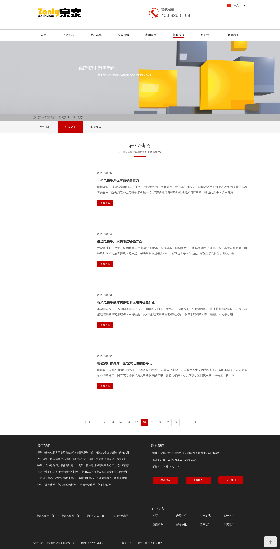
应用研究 (151, 34)
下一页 (193, 422)
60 (160, 422)
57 (136, 422)
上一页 (87, 422)
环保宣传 (95, 127)
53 (105, 422)
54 (113, 422)
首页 (44, 34)
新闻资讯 (178, 34)
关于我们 (206, 34)
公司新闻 (45, 127)
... (97, 422)
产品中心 (68, 34)
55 (120, 422)
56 (128, 422)
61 (168, 422)
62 (176, 422)
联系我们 (233, 34)
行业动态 (78, 117)
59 (152, 422)
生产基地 (96, 34)
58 (144, 422)
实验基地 (123, 34)
